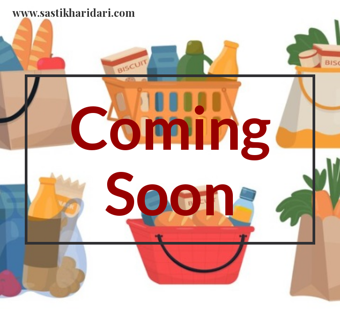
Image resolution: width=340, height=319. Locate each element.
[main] (170, 159)
